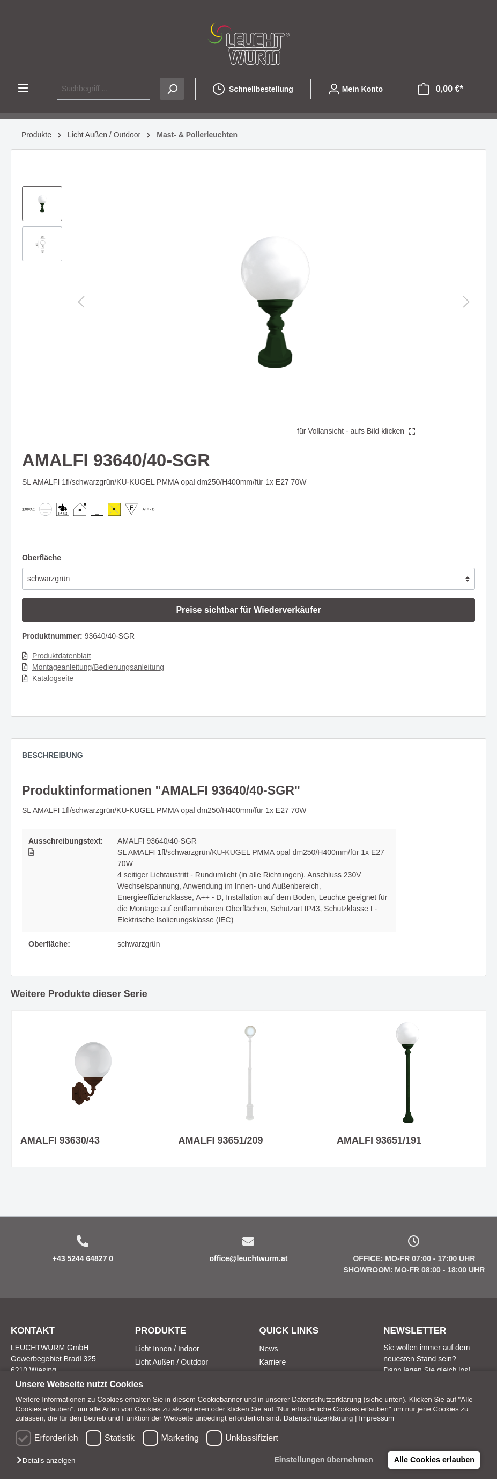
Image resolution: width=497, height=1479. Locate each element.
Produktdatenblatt (61, 655)
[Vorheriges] (81, 301)
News (268, 1348)
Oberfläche (41, 557)
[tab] (58, 758)
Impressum (376, 1418)
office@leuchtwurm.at (249, 1258)
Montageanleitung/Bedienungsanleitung (98, 667)
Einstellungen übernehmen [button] (323, 1459)
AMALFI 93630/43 (60, 1140)
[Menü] (23, 88)
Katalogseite (52, 678)
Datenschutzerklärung (318, 1418)
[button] (48, 1461)
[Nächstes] (466, 301)
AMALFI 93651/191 (379, 1140)
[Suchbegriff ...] (103, 89)
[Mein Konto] (355, 89)
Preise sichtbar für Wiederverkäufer (248, 609)
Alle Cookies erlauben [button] (434, 1459)
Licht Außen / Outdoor (171, 1362)
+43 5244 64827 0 (83, 1258)
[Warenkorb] (440, 89)
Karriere (272, 1362)
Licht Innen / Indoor (167, 1348)
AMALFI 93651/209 (220, 1140)
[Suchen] (172, 89)
